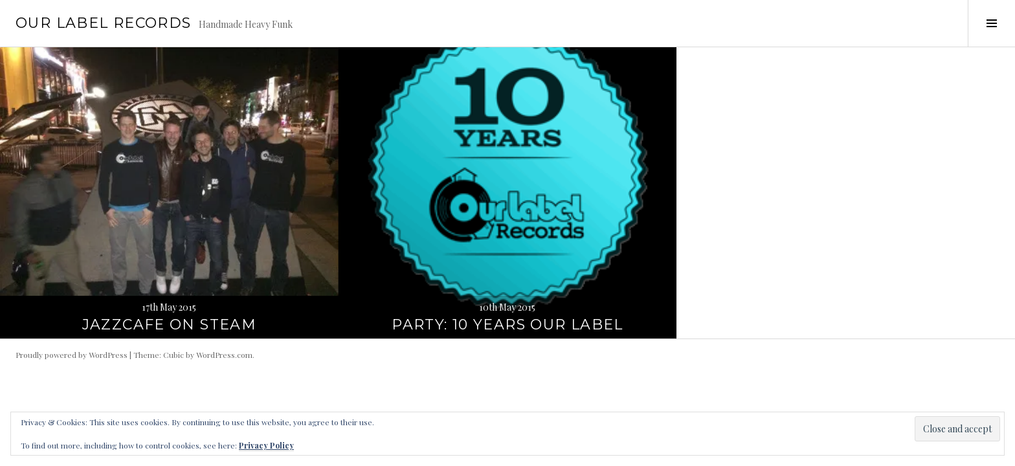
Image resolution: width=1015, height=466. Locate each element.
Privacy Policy (266, 445)
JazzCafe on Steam (169, 324)
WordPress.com (224, 355)
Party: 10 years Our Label (507, 324)
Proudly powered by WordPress (72, 355)
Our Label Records (103, 23)
